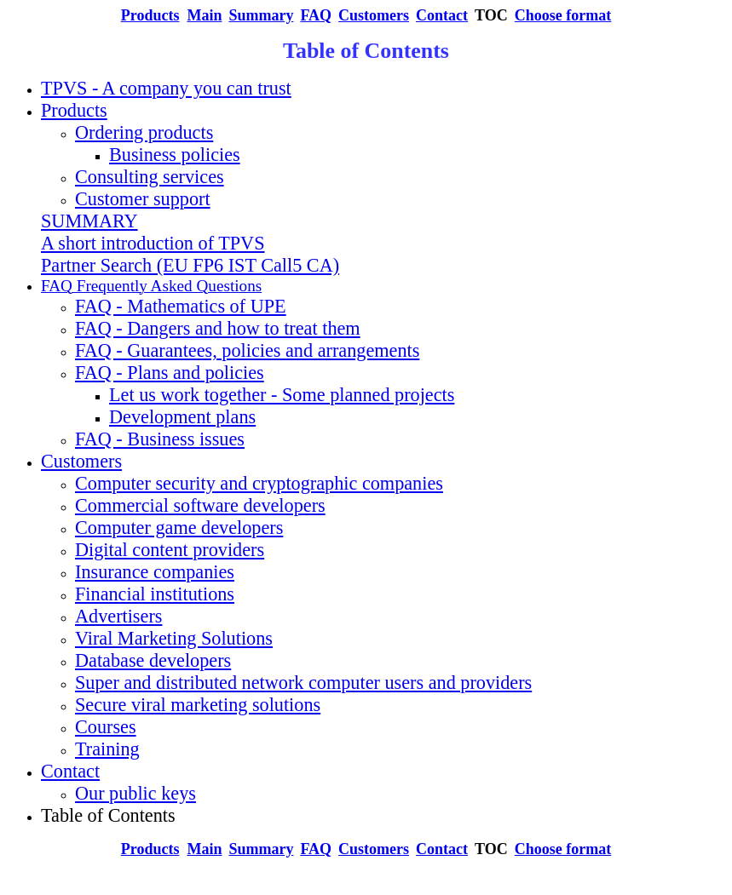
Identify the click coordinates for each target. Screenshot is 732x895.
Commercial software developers (200, 505)
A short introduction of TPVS (153, 243)
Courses (105, 726)
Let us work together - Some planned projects (281, 394)
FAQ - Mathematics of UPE (180, 306)
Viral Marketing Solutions (174, 638)
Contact (70, 771)
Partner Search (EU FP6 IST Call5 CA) (190, 265)
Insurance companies (154, 571)
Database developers (153, 660)
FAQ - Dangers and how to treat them (217, 328)
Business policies (174, 154)
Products (74, 110)
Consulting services (149, 176)
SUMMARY (89, 221)
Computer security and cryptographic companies (259, 483)
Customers (373, 15)
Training (107, 749)
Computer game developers (179, 527)
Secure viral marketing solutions (197, 704)
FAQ (315, 15)
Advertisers (118, 616)
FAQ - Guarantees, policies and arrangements (247, 350)
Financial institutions (154, 594)
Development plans (182, 416)
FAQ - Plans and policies (169, 372)
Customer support (142, 198)
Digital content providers (169, 549)
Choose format (563, 15)
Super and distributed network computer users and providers (303, 682)
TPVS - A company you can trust (166, 88)
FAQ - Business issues (160, 439)
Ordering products (144, 132)
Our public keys (135, 793)
